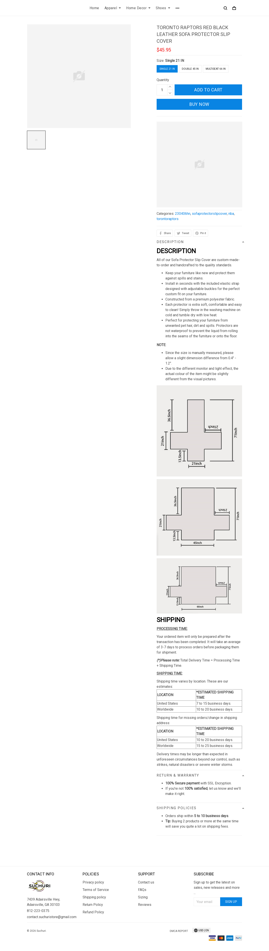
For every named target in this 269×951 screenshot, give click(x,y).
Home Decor (138, 8)
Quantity (163, 80)
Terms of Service (96, 890)
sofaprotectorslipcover (209, 214)
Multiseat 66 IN (216, 68)
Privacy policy (93, 882)
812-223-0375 (38, 911)
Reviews (144, 905)
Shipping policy (94, 897)
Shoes (163, 8)
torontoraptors (168, 219)
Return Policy (93, 905)
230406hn (182, 214)
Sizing (143, 897)
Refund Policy (93, 912)
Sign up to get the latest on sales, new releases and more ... (217, 887)
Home (94, 8)
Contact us (146, 882)
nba (231, 214)
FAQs (142, 890)
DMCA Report (179, 931)
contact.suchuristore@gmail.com (51, 917)
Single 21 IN (174, 61)
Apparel (112, 8)
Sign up (231, 901)
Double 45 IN (190, 68)
